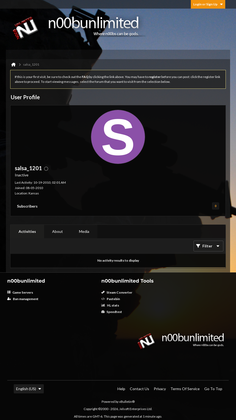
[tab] (27, 231)
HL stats (110, 305)
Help (121, 388)
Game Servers (20, 292)
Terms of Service (185, 388)
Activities (27, 231)
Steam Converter (116, 292)
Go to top (213, 388)
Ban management (22, 299)
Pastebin (110, 299)
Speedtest (111, 312)
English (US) (28, 388)
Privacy (160, 388)
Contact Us (139, 388)
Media (84, 231)
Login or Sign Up (208, 4)
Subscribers (27, 206)
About (57, 231)
